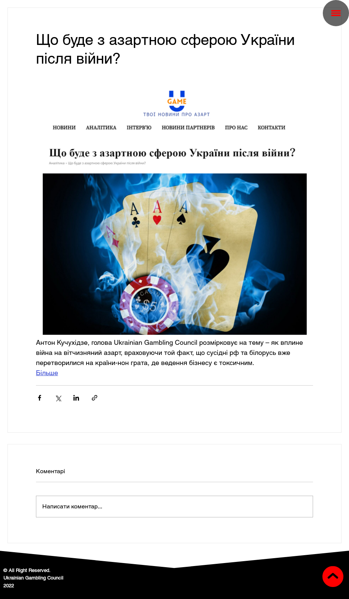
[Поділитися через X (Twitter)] (57, 397)
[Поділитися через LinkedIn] (76, 397)
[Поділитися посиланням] (94, 397)
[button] (336, 13)
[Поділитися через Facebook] (39, 397)
